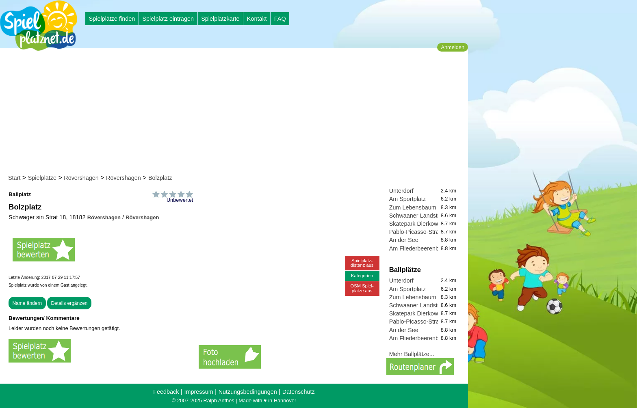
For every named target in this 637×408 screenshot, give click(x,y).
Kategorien (362, 275)
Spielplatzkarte (220, 18)
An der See (403, 240)
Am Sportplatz (407, 199)
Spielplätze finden (112, 18)
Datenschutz (298, 392)
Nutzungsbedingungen (248, 392)
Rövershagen (81, 178)
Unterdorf (401, 191)
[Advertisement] (236, 113)
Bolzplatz (160, 178)
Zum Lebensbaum (412, 207)
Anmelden (452, 47)
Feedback (166, 392)
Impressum (198, 392)
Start (14, 178)
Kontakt (257, 18)
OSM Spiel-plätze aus (362, 288)
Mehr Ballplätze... (411, 354)
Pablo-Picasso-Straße (417, 232)
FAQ (280, 18)
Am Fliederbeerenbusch (420, 248)
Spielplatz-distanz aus (362, 263)
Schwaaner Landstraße (419, 215)
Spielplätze (42, 178)
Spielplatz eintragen (167, 18)
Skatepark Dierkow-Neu (420, 223)
